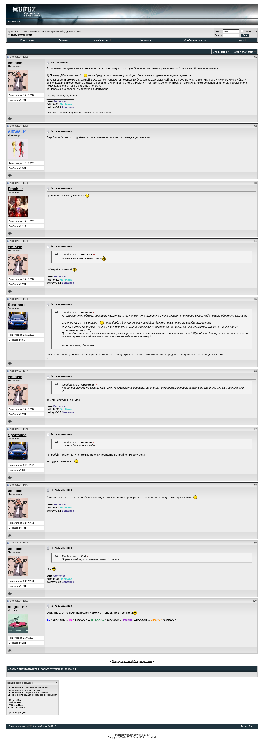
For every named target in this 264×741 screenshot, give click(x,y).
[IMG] (10, 705)
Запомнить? (249, 31)
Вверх (252, 726)
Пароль (218, 35)
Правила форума (17, 712)
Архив (42, 31)
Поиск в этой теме (243, 52)
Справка (63, 40)
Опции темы (220, 52)
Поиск (242, 40)
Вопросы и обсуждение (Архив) (64, 31)
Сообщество (103, 40)
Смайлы (12, 702)
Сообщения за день (195, 40)
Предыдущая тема (122, 661)
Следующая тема (142, 661)
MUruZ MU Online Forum (24, 31)
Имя (216, 31)
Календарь (146, 40)
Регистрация (27, 40)
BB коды (12, 700)
